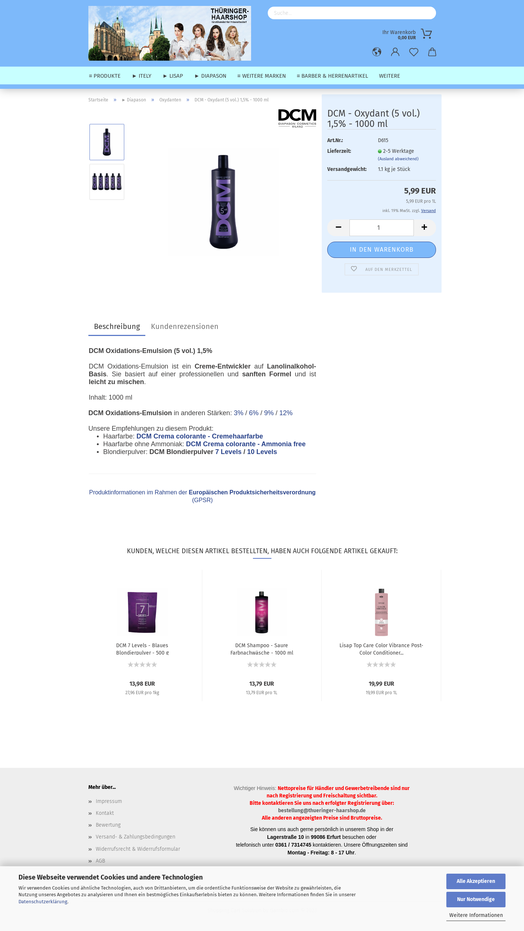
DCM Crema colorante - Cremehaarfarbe (199, 436)
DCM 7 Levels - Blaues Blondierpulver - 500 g (142, 648)
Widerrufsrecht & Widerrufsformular (138, 849)
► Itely (141, 76)
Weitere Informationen (476, 915)
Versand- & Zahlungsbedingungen (135, 837)
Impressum (109, 801)
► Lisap (172, 76)
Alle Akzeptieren (476, 881)
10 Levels (262, 452)
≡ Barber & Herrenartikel (332, 76)
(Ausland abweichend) (398, 159)
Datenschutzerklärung (42, 901)
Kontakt (105, 813)
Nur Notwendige (476, 899)
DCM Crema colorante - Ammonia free (245, 444)
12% (286, 413)
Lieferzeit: (339, 151)
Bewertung (108, 825)
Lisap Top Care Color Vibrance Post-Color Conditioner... (381, 648)
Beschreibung (117, 326)
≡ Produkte (105, 76)
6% (253, 413)
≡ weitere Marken (261, 76)
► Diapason (210, 76)
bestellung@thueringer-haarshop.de (322, 810)
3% (238, 413)
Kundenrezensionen (185, 326)
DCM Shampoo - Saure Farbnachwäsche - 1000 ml (261, 648)
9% (269, 413)
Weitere (389, 76)
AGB (100, 861)
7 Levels (228, 452)
